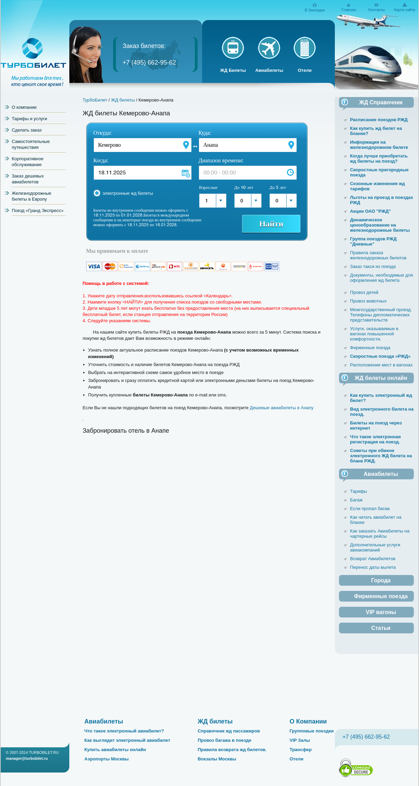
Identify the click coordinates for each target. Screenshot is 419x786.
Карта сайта (404, 10)
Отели (304, 70)
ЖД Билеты (233, 70)
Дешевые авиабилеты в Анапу (281, 407)
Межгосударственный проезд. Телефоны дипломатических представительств (381, 315)
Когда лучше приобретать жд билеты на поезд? (379, 158)
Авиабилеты (269, 70)
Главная (348, 10)
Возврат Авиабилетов (372, 558)
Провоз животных (368, 301)
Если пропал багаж (370, 508)
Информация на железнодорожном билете (379, 145)
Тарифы (358, 491)
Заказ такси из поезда (373, 266)
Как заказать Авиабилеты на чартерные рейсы (379, 533)
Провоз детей (364, 292)
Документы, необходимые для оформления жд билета (381, 277)
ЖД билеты (123, 100)
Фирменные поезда (370, 347)
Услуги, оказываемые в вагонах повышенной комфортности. (374, 334)
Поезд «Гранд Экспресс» (37, 210)
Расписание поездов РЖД (379, 119)
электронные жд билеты (128, 193)
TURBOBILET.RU (44, 752)
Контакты (376, 10)
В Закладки (315, 10)
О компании (24, 107)
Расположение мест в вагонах (381, 364)
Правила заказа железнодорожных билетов (378, 255)
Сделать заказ (27, 130)
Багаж (356, 499)
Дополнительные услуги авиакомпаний (375, 547)
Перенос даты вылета (373, 567)
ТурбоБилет (95, 100)
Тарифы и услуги (29, 118)
